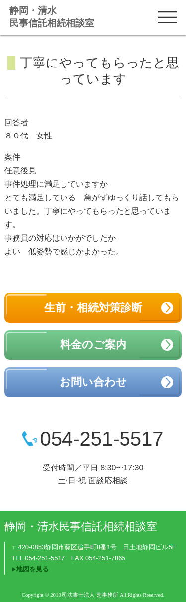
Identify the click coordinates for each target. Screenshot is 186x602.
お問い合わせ (93, 382)
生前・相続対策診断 (93, 307)
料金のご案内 (93, 344)
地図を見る (32, 569)
